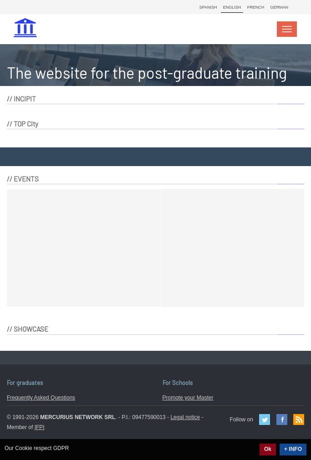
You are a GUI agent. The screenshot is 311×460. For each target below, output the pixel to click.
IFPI (40, 427)
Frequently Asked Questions (41, 397)
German (279, 7)
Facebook (281, 419)
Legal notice (185, 417)
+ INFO (293, 449)
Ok (267, 449)
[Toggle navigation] (287, 29)
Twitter (264, 419)
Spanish (208, 7)
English (232, 7)
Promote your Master (188, 397)
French (256, 7)
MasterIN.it (26, 29)
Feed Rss (298, 419)
